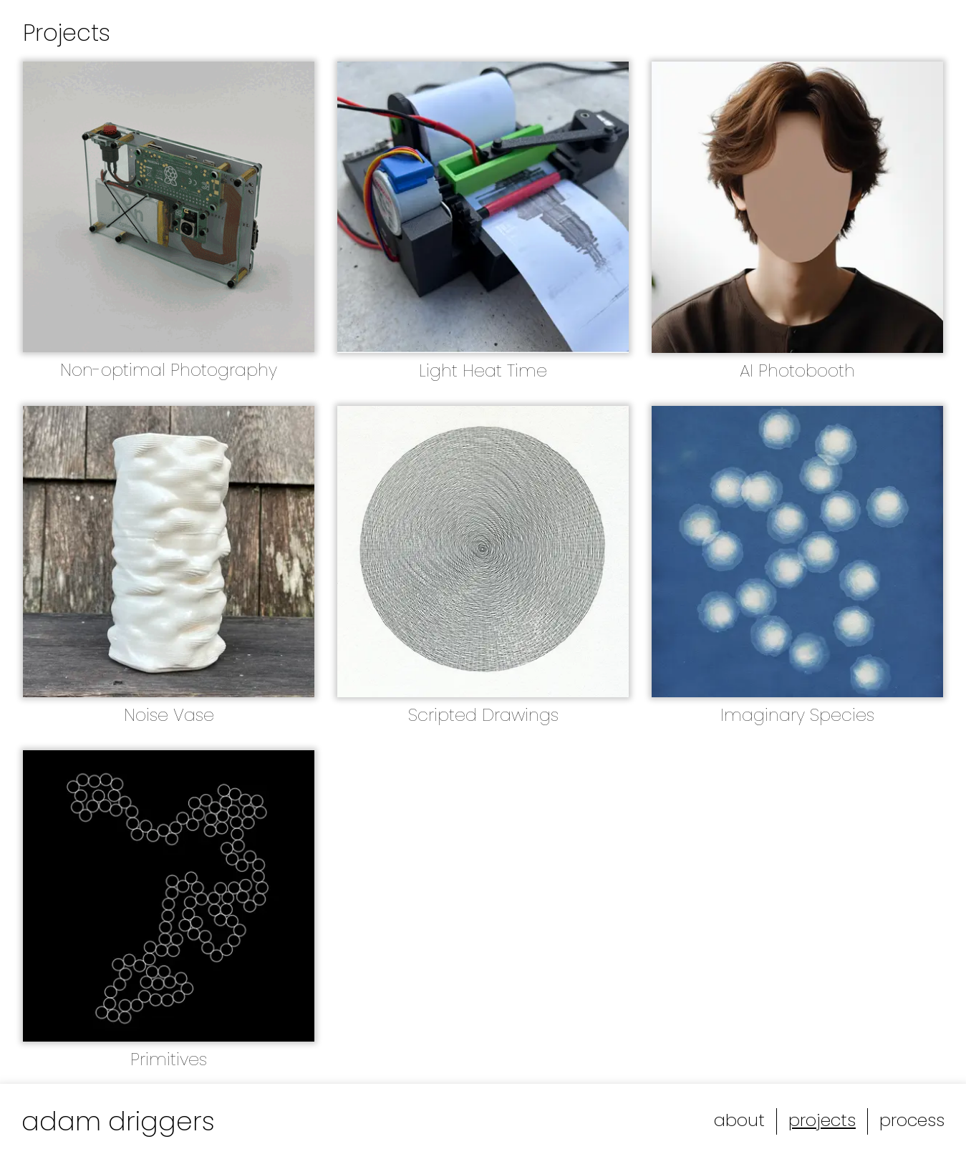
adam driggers (118, 1121)
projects (822, 1120)
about (739, 1120)
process (912, 1120)
